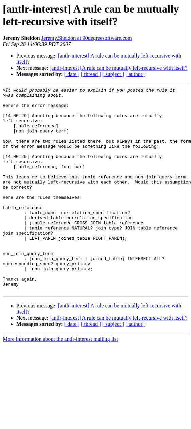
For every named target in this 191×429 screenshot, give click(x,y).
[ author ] (135, 74)
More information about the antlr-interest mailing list (60, 380)
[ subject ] (113, 74)
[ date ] (72, 74)
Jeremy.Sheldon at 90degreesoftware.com (86, 38)
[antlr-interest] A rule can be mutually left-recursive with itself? (119, 68)
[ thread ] (91, 74)
